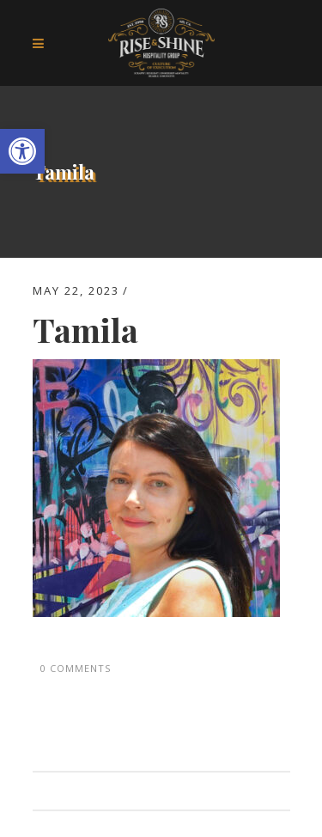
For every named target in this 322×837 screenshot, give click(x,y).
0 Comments (75, 668)
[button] (22, 151)
